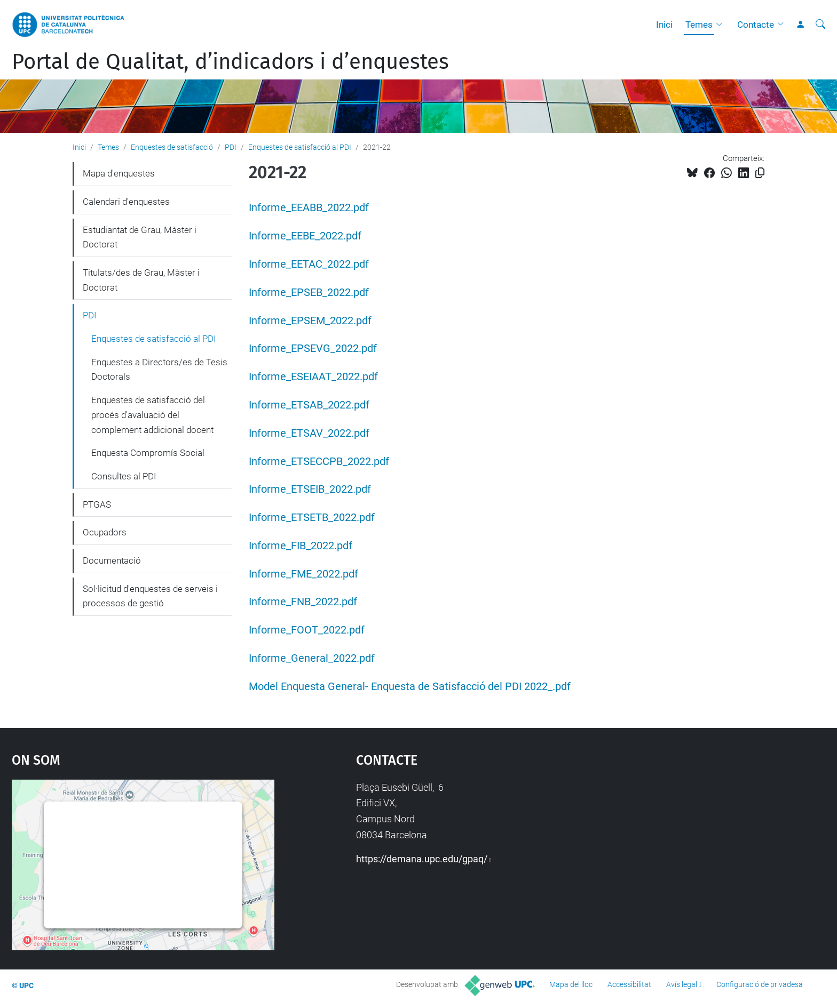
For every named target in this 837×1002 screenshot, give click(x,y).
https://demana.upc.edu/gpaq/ (421, 858)
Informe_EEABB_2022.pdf (309, 208)
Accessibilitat (629, 984)
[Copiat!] (759, 173)
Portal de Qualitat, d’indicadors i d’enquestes (230, 62)
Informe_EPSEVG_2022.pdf (313, 348)
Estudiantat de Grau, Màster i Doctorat (139, 237)
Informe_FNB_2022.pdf (303, 602)
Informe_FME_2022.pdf (303, 574)
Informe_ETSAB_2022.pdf (309, 405)
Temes (699, 24)
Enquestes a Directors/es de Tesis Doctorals (159, 369)
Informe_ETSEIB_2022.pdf (310, 489)
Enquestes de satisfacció (172, 147)
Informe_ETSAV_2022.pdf (309, 433)
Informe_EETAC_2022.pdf (309, 264)
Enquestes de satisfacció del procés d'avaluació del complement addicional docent (152, 415)
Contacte (755, 24)
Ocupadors (105, 532)
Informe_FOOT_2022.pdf (307, 630)
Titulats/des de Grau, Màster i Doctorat (141, 280)
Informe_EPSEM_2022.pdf (310, 321)
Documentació (112, 560)
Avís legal (681, 984)
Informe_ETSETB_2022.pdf (312, 517)
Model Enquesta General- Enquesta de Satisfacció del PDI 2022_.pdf (410, 686)
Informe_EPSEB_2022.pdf (309, 292)
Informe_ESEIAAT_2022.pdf (313, 377)
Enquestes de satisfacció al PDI (299, 147)
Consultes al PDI (123, 476)
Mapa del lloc (571, 984)
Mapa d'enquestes (119, 173)
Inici (664, 24)
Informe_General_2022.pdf (312, 658)
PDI (230, 147)
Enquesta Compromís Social (147, 452)
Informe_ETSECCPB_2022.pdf (319, 461)
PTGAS (97, 504)
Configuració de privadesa (759, 984)
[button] (721, 24)
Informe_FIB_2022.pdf (300, 546)
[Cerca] (820, 25)
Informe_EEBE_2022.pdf (305, 236)
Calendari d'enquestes (126, 201)
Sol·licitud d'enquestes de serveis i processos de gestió (150, 596)
